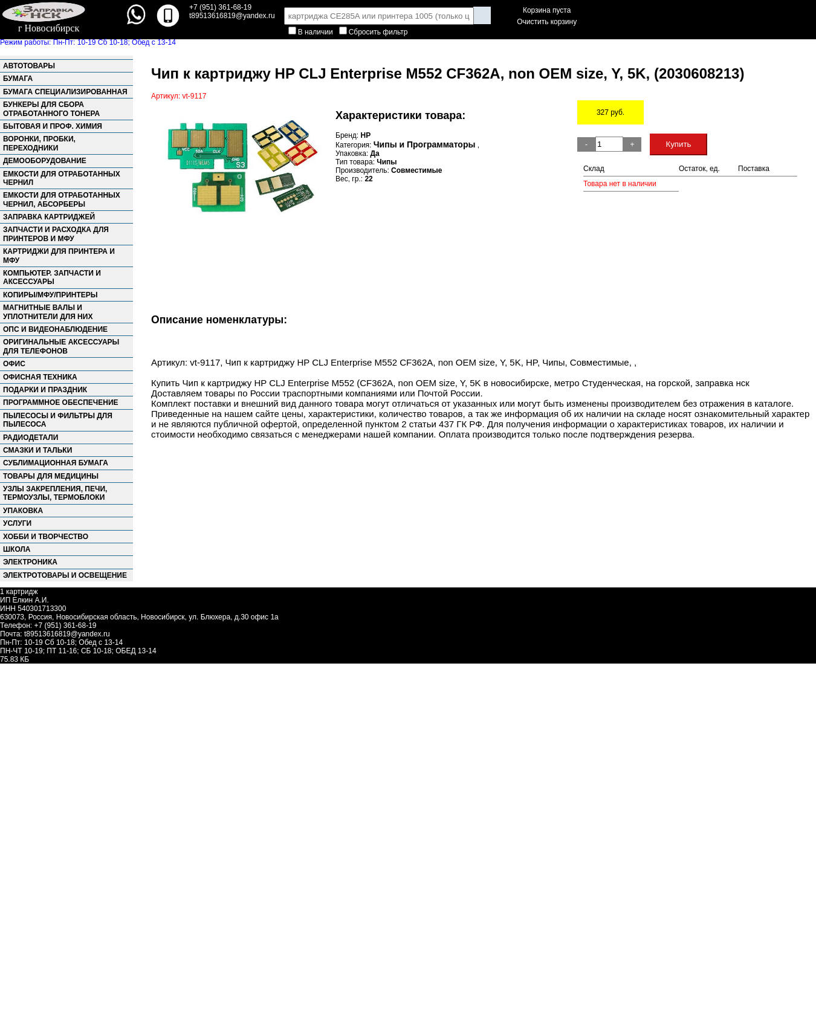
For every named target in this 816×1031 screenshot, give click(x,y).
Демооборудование (44, 161)
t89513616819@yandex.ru (67, 634)
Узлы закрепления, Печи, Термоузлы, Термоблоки (55, 493)
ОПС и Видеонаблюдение (55, 329)
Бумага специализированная (65, 92)
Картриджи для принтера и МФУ (59, 255)
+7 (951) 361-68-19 (220, 7)
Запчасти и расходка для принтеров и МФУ (56, 233)
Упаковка (23, 510)
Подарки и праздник (45, 390)
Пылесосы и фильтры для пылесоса (57, 420)
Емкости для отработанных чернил (61, 178)
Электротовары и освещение (65, 575)
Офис (14, 364)
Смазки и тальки (37, 450)
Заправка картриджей (49, 217)
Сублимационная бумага (55, 463)
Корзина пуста (547, 10)
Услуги (17, 523)
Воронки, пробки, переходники (39, 143)
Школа (17, 549)
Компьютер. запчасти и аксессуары (52, 277)
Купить (678, 144)
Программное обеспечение (60, 402)
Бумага (18, 78)
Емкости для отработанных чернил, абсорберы (61, 199)
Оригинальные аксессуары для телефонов (61, 346)
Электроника (30, 562)
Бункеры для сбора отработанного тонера (51, 108)
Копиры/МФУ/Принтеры (50, 295)
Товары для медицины (51, 476)
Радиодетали (30, 437)
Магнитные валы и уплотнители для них (47, 311)
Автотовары (29, 66)
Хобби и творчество (45, 536)
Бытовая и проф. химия (52, 126)
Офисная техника (40, 377)
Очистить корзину (547, 22)
